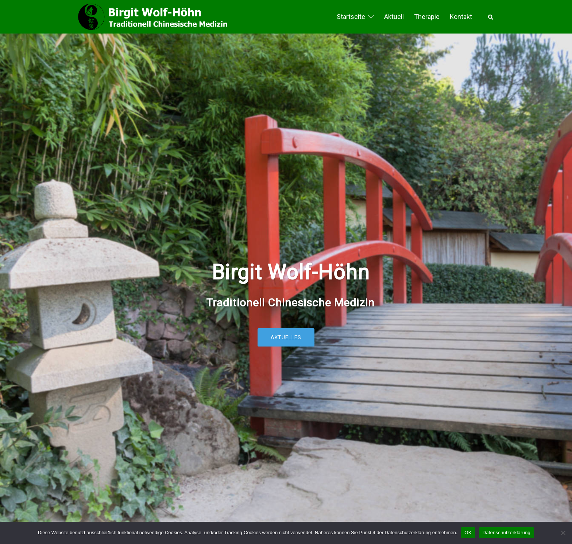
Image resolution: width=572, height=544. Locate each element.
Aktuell (394, 16)
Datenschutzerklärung (506, 532)
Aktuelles (286, 337)
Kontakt (461, 16)
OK (467, 532)
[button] (491, 16)
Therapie (427, 16)
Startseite (351, 16)
